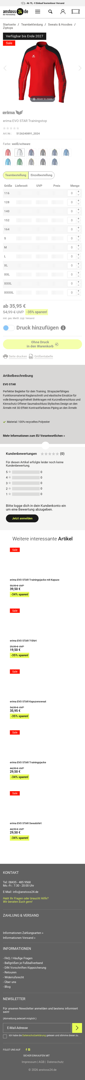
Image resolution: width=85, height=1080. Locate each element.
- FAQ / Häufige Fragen (17, 958)
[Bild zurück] (5, 68)
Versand (30, 318)
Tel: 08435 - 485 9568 (17, 882)
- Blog (6, 986)
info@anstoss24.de (25, 892)
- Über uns (9, 982)
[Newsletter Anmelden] (77, 1028)
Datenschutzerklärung (34, 1035)
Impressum (29, 1062)
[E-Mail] (37, 1028)
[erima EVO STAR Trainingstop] (42, 71)
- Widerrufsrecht (13, 977)
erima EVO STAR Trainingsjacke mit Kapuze (34, 579)
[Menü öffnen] (37, 12)
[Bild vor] (80, 68)
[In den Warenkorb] (42, 344)
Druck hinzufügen (37, 328)
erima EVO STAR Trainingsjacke (28, 762)
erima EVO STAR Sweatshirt (26, 823)
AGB (41, 1062)
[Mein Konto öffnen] (63, 12)
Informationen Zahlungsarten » (23, 933)
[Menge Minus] (78, 195)
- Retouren (9, 972)
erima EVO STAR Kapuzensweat (28, 701)
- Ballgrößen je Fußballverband (23, 963)
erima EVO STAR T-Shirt (23, 640)
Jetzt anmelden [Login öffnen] (22, 518)
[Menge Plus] (78, 191)
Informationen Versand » (19, 938)
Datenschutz (54, 1062)
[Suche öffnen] (50, 12)
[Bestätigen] (42, 1036)
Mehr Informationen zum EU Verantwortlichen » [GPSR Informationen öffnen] (34, 435)
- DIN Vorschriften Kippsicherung (24, 967)
